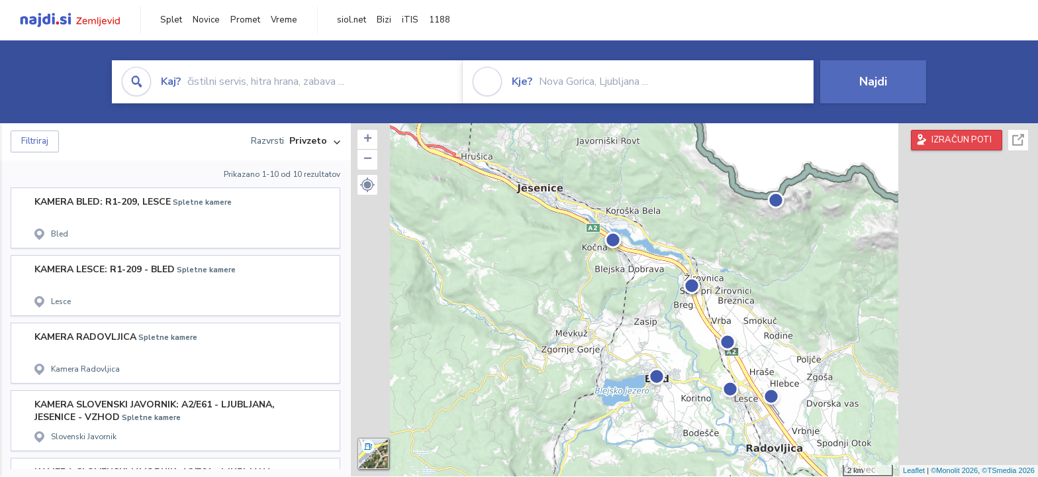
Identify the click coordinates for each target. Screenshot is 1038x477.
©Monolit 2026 (954, 470)
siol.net (351, 20)
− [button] (367, 160)
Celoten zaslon (1018, 140)
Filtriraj (34, 141)
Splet (171, 20)
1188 (439, 20)
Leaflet (914, 470)
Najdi (873, 81)
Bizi (384, 20)
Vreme (284, 20)
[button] (367, 185)
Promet (245, 20)
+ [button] (367, 140)
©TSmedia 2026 (1008, 470)
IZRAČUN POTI (961, 140)
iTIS (410, 20)
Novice (206, 20)
